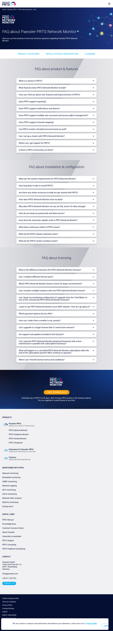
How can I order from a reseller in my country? (40, 320)
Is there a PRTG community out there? (36, 150)
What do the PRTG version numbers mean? (38, 241)
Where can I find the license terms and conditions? (42, 359)
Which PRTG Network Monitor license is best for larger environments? (50, 283)
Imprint (5, 612)
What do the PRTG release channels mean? (38, 234)
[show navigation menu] (109, 3)
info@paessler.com (10, 574)
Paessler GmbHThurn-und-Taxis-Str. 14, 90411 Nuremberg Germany (12, 565)
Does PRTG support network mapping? (36, 122)
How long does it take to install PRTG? (36, 185)
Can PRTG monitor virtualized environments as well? (42, 129)
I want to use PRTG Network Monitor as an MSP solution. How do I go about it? (54, 306)
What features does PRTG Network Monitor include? (42, 88)
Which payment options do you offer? (36, 313)
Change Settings (8, 608)
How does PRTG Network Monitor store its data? (41, 199)
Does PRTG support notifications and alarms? (39, 108)
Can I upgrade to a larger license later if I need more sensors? (47, 327)
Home (4, 9)
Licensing (90, 54)
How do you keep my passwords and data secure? (42, 213)
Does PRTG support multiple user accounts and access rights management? (53, 115)
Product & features (28, 54)
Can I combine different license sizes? (36, 277)
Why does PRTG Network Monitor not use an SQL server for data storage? (52, 206)
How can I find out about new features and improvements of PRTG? (49, 94)
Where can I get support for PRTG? (34, 143)
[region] (54, 624)
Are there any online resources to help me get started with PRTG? (48, 192)
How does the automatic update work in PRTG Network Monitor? (48, 220)
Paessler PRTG (12, 9)
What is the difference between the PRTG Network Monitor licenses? (50, 270)
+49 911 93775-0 (9, 578)
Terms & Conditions (9, 602)
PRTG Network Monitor (25, 9)
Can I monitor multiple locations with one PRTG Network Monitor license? (52, 290)
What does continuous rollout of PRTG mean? (39, 227)
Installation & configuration (62, 54)
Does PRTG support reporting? (32, 101)
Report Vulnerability (9, 615)
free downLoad (56, 392)
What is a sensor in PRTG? (30, 81)
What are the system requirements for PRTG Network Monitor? (47, 179)
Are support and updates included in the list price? (41, 334)
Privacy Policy (7, 605)
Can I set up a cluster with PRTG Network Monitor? (42, 136)
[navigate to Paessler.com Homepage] (9, 4)
